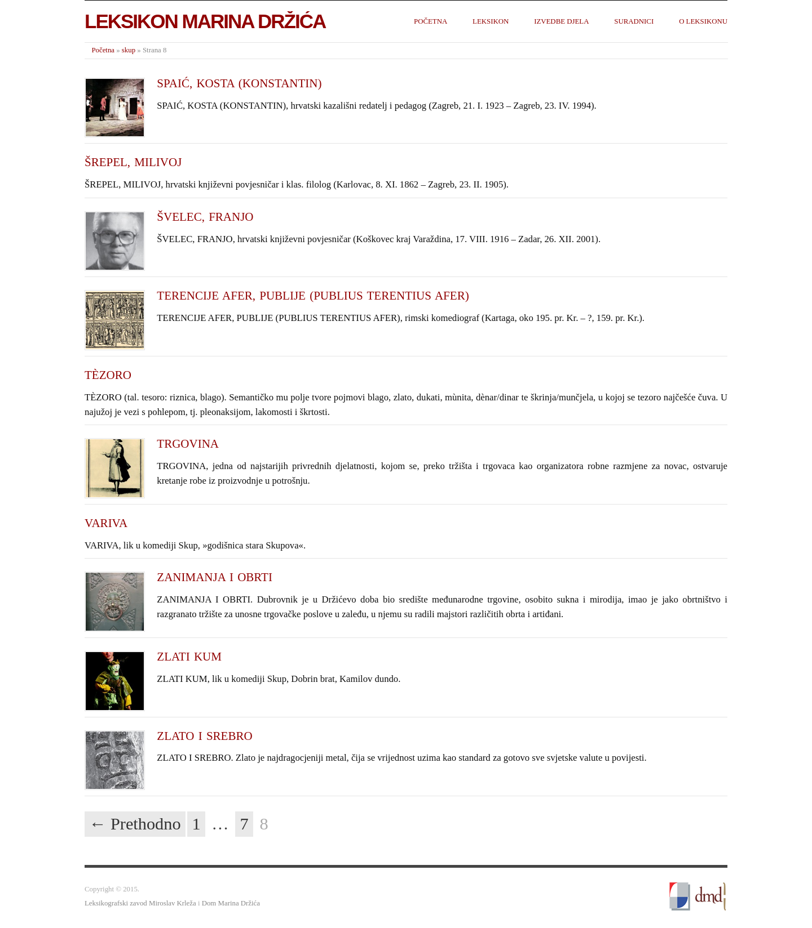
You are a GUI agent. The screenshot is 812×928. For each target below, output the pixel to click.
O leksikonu (703, 21)
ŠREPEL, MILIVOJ (133, 162)
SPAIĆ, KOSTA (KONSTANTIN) (239, 83)
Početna (430, 21)
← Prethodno (135, 823)
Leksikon (491, 21)
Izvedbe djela (561, 21)
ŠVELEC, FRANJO (205, 217)
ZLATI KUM (189, 656)
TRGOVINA (188, 443)
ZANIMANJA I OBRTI (214, 577)
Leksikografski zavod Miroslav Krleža (140, 903)
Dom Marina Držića (231, 903)
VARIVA (106, 523)
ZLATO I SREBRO (204, 736)
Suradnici (634, 21)
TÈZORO (108, 375)
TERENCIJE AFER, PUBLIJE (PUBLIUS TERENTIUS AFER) (313, 295)
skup (128, 50)
